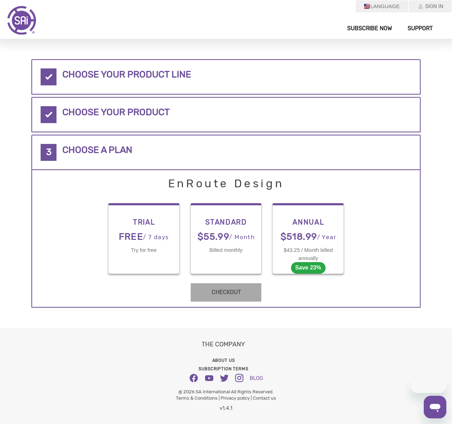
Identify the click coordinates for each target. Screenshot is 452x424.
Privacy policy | (237, 398)
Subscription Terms (223, 369)
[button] (226, 77)
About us (223, 360)
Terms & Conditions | (198, 398)
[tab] (226, 77)
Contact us (264, 398)
